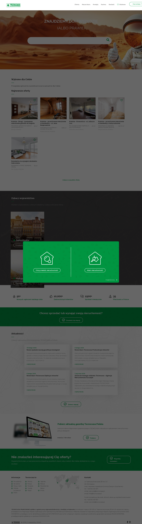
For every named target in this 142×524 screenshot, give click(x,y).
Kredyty (61, 4)
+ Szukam (124, 4)
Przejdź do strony (111, 280)
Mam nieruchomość (95, 270)
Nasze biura (52, 4)
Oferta (42, 4)
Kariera (69, 4)
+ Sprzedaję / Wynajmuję (106, 4)
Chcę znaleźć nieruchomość (47, 270)
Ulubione (88, 4)
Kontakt (77, 4)
